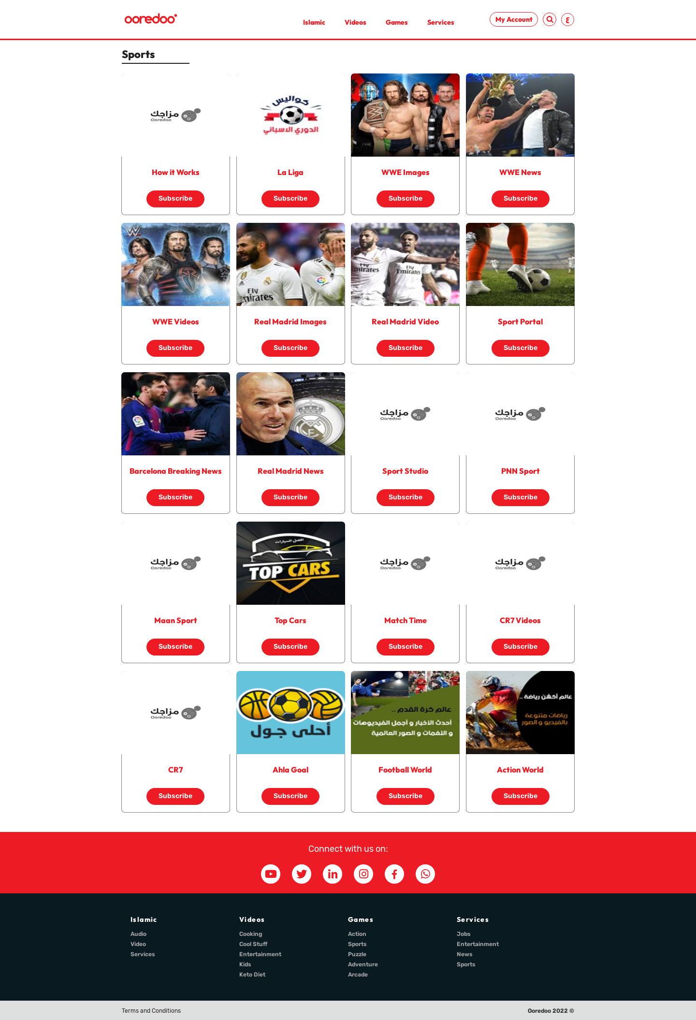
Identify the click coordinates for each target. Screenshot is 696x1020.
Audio (138, 934)
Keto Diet (252, 974)
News (465, 954)
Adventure (363, 964)
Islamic (314, 22)
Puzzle (357, 954)
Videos (355, 22)
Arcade (358, 974)
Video (138, 944)
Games (397, 22)
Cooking (250, 934)
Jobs (464, 934)
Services (440, 22)
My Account (514, 19)
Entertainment (260, 954)
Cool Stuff (253, 944)
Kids (245, 964)
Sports (357, 944)
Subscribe (175, 198)
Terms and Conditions (151, 1010)
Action (357, 934)
